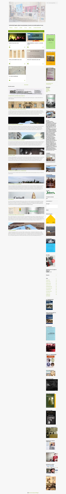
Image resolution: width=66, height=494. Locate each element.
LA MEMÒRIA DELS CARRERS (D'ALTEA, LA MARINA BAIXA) (17, 170)
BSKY (47, 91)
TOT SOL (25, 27)
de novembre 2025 (49, 288)
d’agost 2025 (48, 292)
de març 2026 (48, 281)
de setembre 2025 (49, 291)
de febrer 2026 (48, 283)
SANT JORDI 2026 (11, 199)
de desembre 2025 (49, 286)
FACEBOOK (48, 88)
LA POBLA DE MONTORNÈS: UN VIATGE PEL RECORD (16, 214)
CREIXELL (30, 27)
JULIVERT (20, 27)
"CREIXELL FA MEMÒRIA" (12, 230)
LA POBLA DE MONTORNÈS (37, 27)
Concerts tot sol (48, 84)
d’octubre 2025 (48, 289)
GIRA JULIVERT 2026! (49, 83)
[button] (24, 47)
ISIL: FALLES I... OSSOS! (11, 155)
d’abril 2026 (48, 280)
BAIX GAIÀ (15, 27)
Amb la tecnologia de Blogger (33, 492)
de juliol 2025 (48, 294)
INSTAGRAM (48, 90)
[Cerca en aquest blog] (53, 3)
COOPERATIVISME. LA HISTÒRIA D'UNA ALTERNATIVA (16, 95)
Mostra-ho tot (41, 31)
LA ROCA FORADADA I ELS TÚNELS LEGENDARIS (15, 124)
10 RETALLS (10, 27)
